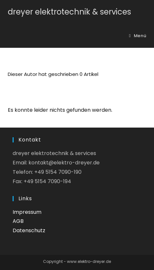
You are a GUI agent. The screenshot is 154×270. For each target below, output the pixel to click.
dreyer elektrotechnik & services (69, 11)
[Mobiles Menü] (137, 36)
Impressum (27, 212)
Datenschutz (29, 230)
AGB (18, 221)
